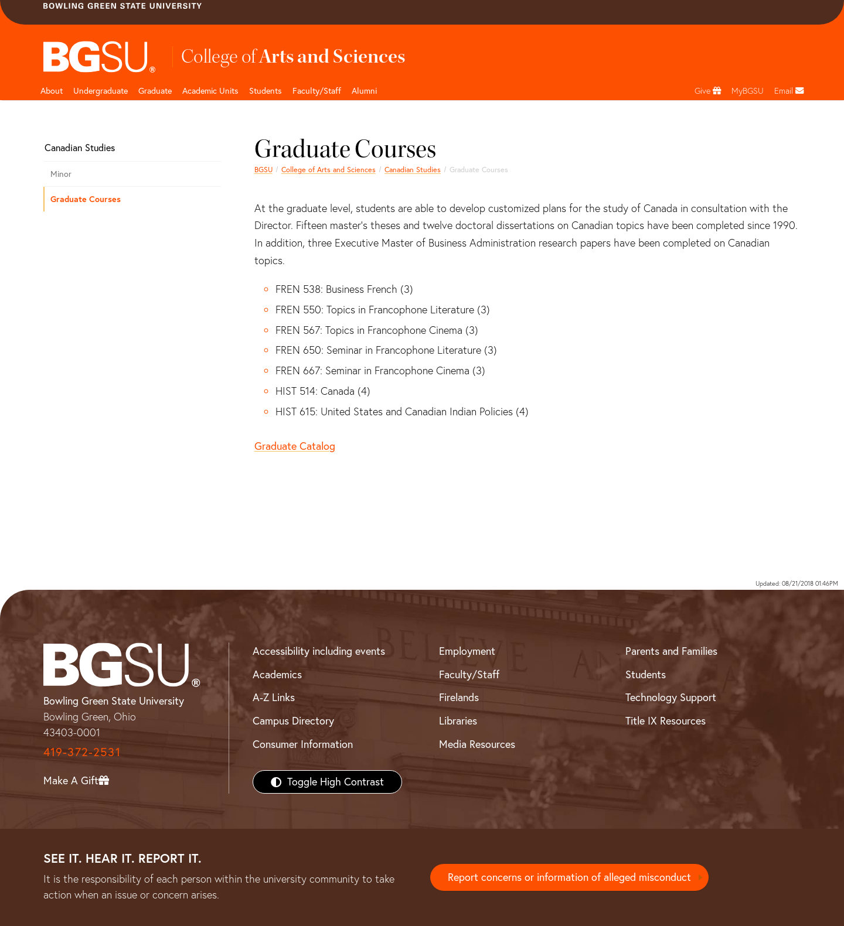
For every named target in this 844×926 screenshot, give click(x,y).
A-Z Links (274, 697)
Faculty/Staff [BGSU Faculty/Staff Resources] (469, 674)
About (51, 91)
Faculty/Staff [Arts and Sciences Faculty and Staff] (316, 91)
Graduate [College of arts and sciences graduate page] (155, 91)
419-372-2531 (82, 751)
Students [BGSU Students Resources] (645, 674)
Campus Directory (293, 720)
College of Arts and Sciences (328, 169)
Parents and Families (671, 651)
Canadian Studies (412, 169)
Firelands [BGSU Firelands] (459, 697)
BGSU (263, 169)
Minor (61, 174)
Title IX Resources (665, 720)
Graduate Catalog (294, 446)
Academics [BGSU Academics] (277, 674)
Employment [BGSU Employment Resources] (467, 651)
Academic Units (210, 91)
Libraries (458, 720)
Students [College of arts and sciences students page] (265, 91)
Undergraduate (100, 91)
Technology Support (670, 697)
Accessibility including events (319, 651)
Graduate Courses (85, 198)
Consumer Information (303, 744)
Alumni (364, 91)
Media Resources (477, 744)
